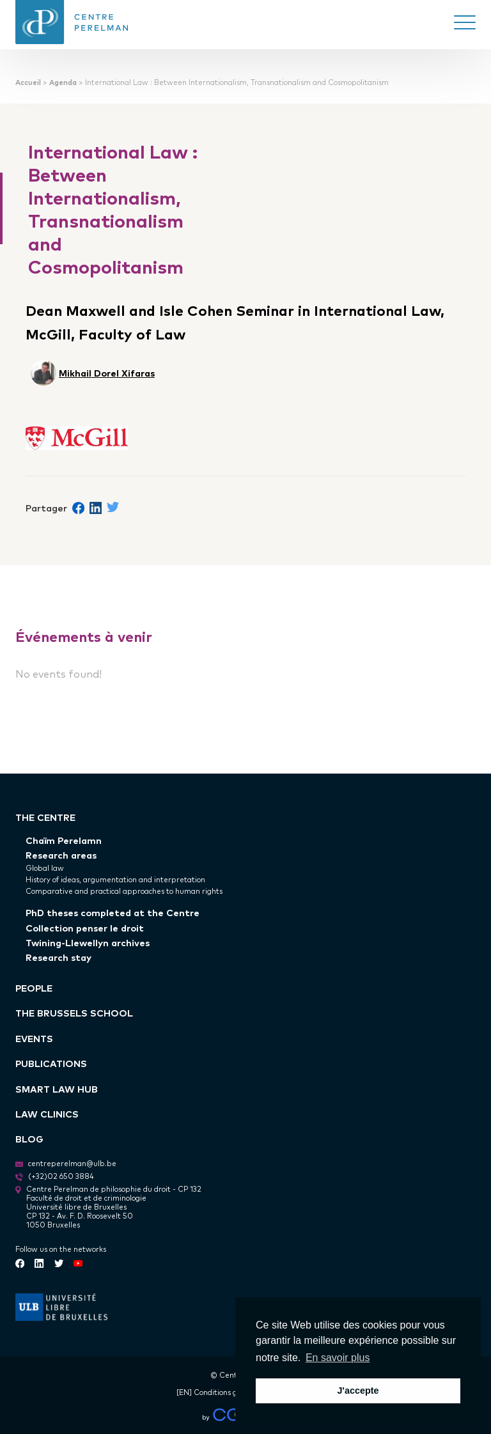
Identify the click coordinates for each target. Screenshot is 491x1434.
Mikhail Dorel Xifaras (107, 372)
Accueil (28, 82)
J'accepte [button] (357, 1390)
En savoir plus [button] (338, 1357)
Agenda (63, 82)
